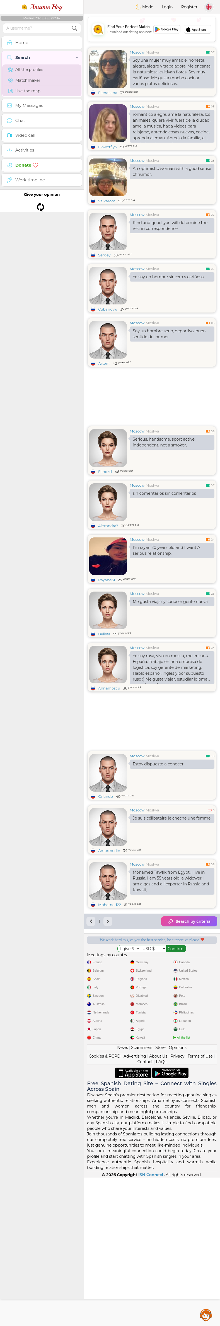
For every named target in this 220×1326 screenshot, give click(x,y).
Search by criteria (189, 921)
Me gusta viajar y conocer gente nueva (170, 601)
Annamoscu (109, 688)
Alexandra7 (108, 525)
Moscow (137, 52)
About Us (158, 1204)
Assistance (206, 1315)
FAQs (161, 1210)
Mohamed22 (109, 904)
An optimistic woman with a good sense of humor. (172, 171)
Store (160, 1195)
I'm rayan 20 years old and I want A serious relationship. (166, 550)
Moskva (152, 52)
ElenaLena (107, 92)
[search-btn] (74, 28)
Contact (145, 1210)
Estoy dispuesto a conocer (158, 764)
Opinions (177, 1195)
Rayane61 (106, 580)
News (122, 1195)
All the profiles (25, 69)
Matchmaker (24, 80)
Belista (104, 634)
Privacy (177, 1204)
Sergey (104, 255)
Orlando (105, 796)
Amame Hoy (42, 7)
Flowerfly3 (107, 147)
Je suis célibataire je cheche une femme (172, 818)
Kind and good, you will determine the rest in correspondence (170, 225)
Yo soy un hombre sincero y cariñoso (168, 276)
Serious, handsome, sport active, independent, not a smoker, (164, 442)
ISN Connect (151, 1323)
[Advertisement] (151, 1042)
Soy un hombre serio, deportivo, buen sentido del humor (169, 333)
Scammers (141, 1195)
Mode (144, 7)
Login (167, 6)
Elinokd (105, 471)
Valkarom (106, 201)
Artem (104, 363)
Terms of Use (200, 1204)
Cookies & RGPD (104, 1204)
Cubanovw (107, 309)
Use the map (24, 91)
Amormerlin (109, 850)
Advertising (135, 1204)
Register (189, 6)
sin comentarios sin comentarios (164, 493)
